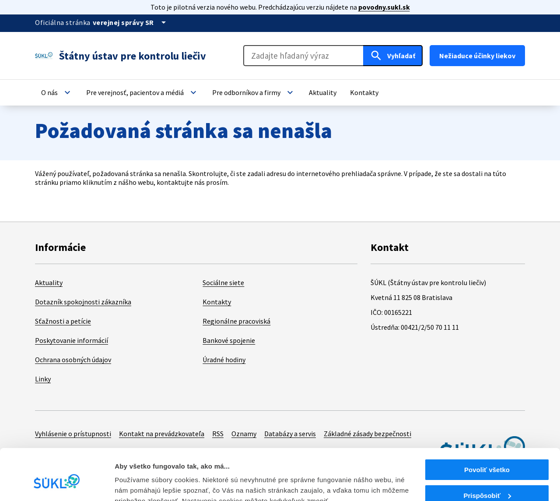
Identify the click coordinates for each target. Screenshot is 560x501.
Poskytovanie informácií (71, 340)
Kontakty (217, 301)
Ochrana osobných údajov (73, 359)
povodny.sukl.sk (384, 7)
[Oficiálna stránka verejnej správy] (131, 22)
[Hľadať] (393, 55)
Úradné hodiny (224, 359)
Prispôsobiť (487, 454)
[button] (56, 92)
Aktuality (49, 282)
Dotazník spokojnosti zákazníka (83, 301)
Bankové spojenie (229, 340)
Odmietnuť (487, 479)
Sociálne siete (223, 282)
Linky (43, 378)
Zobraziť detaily (139, 483)
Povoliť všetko (487, 428)
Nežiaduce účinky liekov (477, 55)
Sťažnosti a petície (63, 321)
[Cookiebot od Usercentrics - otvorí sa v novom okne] (56, 483)
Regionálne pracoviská (236, 321)
